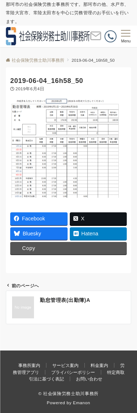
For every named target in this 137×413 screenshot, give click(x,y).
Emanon (81, 402)
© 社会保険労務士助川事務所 (68, 393)
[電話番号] (110, 36)
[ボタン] (96, 39)
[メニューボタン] (126, 36)
